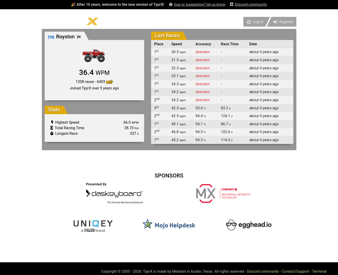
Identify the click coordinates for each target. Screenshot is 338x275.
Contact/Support (295, 271)
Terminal (319, 271)
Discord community (263, 271)
